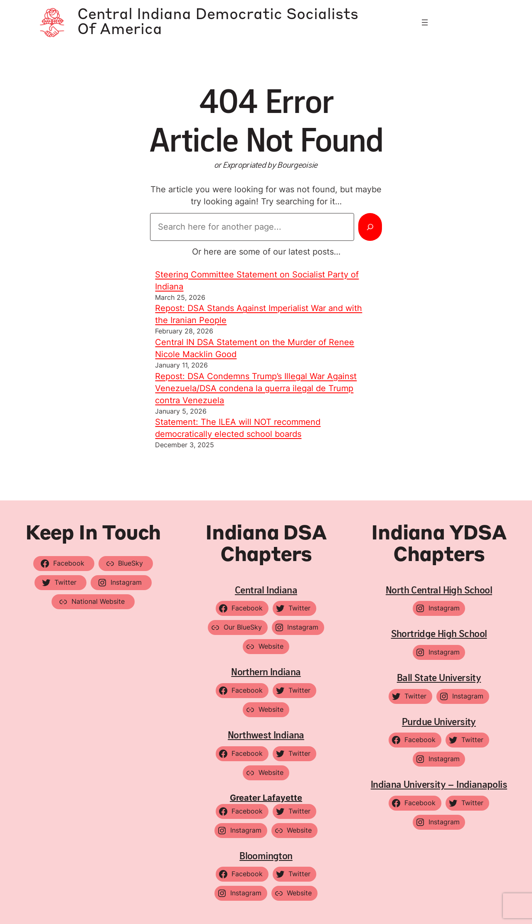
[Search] (370, 226)
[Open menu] (425, 22)
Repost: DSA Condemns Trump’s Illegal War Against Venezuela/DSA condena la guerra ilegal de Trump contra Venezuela (256, 388)
